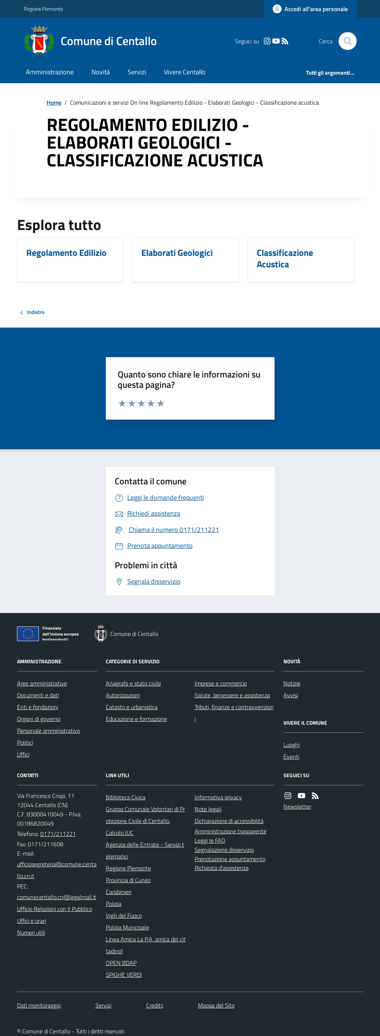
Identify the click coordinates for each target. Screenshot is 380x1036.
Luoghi (291, 744)
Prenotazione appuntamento (230, 858)
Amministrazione (50, 72)
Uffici (23, 754)
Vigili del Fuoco (124, 915)
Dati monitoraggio (39, 1005)
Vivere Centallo (185, 72)
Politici (25, 742)
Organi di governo (38, 718)
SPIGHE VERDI (124, 974)
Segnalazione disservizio (224, 849)
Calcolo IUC (120, 832)
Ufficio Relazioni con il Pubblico (54, 908)
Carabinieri (118, 891)
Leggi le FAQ (210, 840)
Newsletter (297, 806)
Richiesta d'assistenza (222, 867)
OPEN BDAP (121, 962)
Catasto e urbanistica (132, 706)
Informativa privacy (218, 797)
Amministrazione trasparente (230, 831)
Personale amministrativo (48, 730)
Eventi (291, 756)
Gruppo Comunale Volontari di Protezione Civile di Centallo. (145, 815)
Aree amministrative (42, 683)
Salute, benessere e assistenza (232, 695)
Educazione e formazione (136, 718)
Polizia (113, 903)
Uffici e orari (31, 920)
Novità (100, 72)
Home (54, 102)
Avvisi (290, 695)
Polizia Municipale (127, 927)
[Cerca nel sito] (344, 41)
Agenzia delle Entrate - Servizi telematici (145, 850)
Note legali (208, 809)
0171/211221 (58, 833)
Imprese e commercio (221, 683)
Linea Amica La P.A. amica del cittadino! (146, 945)
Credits (154, 1005)
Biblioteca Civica (125, 797)
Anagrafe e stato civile (133, 683)
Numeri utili (31, 932)
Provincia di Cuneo (128, 880)
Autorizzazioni (123, 695)
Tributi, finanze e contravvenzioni (234, 712)
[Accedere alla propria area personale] (310, 9)
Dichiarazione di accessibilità (229, 820)
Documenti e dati (38, 695)
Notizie (291, 683)
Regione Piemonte (43, 9)
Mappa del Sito (216, 1005)
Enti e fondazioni (37, 706)
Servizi (137, 72)
